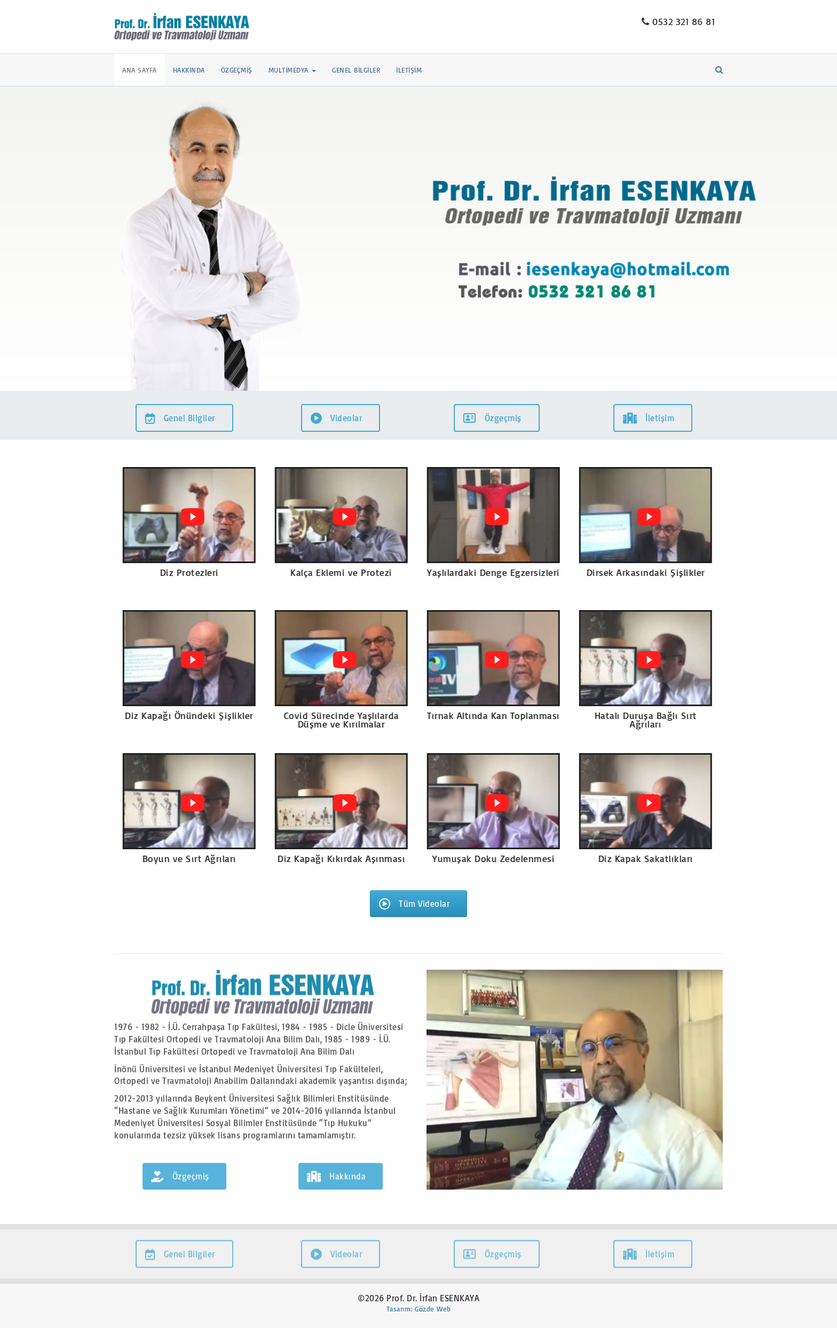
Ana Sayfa (139, 70)
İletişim (409, 70)
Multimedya (293, 70)
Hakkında (189, 70)
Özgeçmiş (236, 70)
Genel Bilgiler (356, 70)
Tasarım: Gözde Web (418, 1309)
